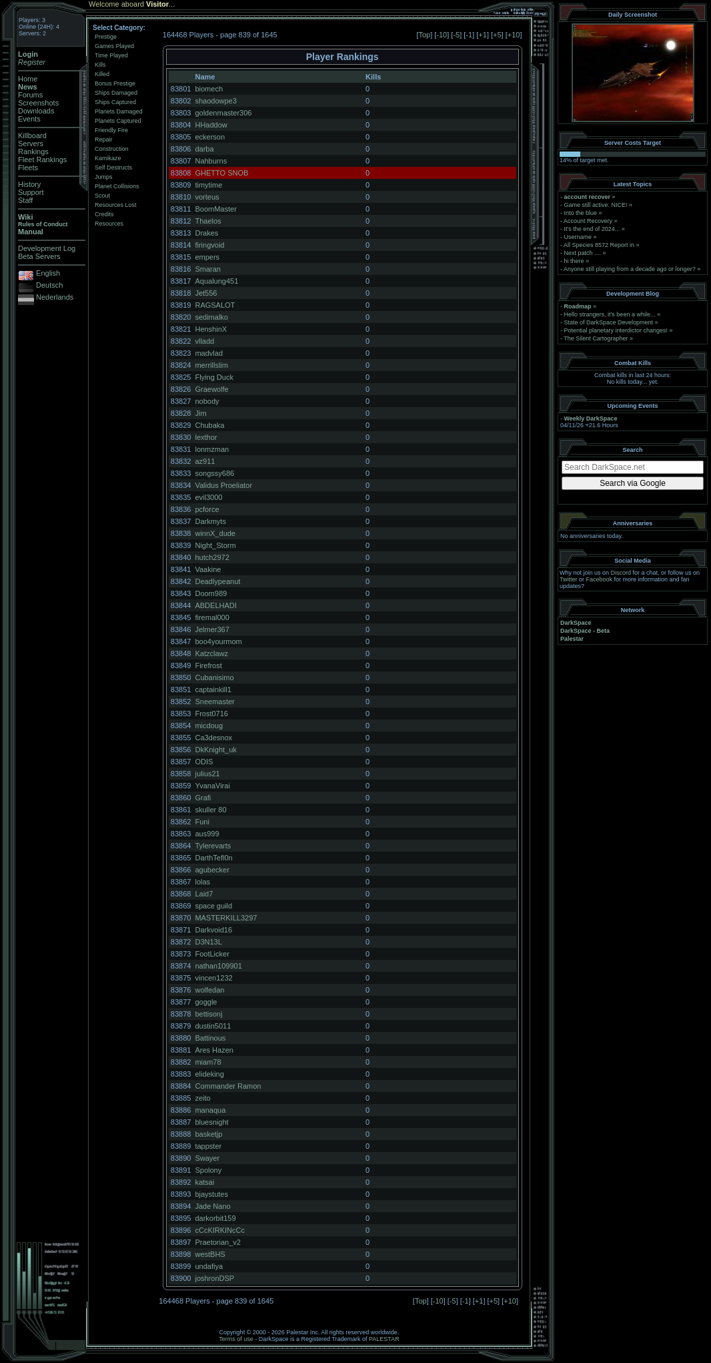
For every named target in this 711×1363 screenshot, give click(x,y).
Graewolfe (211, 389)
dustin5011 (213, 1026)
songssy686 (214, 473)
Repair (104, 139)
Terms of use (236, 1339)
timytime (208, 185)
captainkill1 (213, 690)
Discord (621, 572)
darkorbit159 (215, 1218)
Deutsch (49, 285)
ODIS (204, 762)
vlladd (204, 341)
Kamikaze (108, 158)
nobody (207, 401)
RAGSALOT (215, 305)
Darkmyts (210, 521)
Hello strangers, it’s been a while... (610, 314)
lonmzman (212, 449)
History (29, 184)
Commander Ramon (228, 1086)
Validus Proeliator (223, 485)
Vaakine (208, 569)
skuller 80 (210, 810)
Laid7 (204, 894)
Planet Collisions (117, 186)
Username (578, 237)
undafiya (209, 1266)
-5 (456, 35)
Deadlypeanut (217, 581)
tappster (208, 1146)
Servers (30, 144)
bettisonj (208, 1014)
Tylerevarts (213, 846)
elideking (209, 1074)
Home (27, 79)
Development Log (46, 248)
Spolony (208, 1170)
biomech (209, 89)
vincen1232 (213, 978)
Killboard (32, 135)
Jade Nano (212, 1206)
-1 (469, 35)
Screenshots (38, 103)
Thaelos (208, 221)
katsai (204, 1182)
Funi (202, 822)
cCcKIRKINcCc (220, 1230)
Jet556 (206, 293)
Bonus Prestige (115, 83)
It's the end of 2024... (592, 229)
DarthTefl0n (213, 858)
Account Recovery (588, 221)
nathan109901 (218, 966)
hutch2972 (212, 557)
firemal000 (212, 617)
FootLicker (212, 954)
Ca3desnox (213, 738)
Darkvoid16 (213, 930)
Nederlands (54, 297)
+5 (497, 35)
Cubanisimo (214, 677)
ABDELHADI (215, 605)
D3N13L (208, 942)
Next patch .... (583, 253)
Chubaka (209, 425)
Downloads (36, 111)
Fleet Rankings (42, 160)
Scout (102, 195)
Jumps (104, 177)
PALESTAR (384, 1339)
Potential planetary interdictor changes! (616, 330)
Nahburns (211, 161)
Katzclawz (211, 653)
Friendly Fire (111, 130)
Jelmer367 (212, 629)
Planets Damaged (119, 111)
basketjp (208, 1134)
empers (207, 257)
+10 (514, 35)
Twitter (569, 579)
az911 (205, 461)
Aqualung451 (216, 281)
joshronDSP (214, 1278)
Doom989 (211, 593)
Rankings (33, 152)
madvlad (209, 353)
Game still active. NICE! (597, 205)
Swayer (207, 1158)
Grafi (203, 798)
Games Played (114, 46)
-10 (441, 35)
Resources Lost (116, 205)
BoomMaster (215, 209)
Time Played (111, 55)
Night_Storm (215, 545)
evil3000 (208, 497)
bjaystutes (211, 1194)
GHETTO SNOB (221, 173)
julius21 (207, 774)
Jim (200, 413)
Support (31, 192)
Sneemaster (214, 702)
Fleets (28, 168)
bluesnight (211, 1122)
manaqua (210, 1110)
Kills (100, 64)
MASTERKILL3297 (226, 918)
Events (29, 119)
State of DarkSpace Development (609, 322)
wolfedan (209, 990)
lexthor (206, 437)
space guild (213, 906)
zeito (202, 1098)
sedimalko (211, 317)
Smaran (208, 269)
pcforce (207, 509)
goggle (206, 1002)
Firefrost (208, 665)
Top (424, 35)
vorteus (207, 197)
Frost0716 (211, 714)
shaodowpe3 (215, 101)
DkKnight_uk (215, 750)
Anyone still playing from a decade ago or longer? (630, 269)
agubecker (212, 870)
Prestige (106, 36)
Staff (25, 200)
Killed (102, 74)
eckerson (210, 137)
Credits (104, 214)
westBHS (210, 1254)
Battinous (210, 1038)
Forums (30, 95)
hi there (574, 261)
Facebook (599, 579)
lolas (202, 882)
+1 (482, 35)
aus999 (207, 834)
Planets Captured (118, 120)
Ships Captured (115, 102)
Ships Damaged (116, 92)
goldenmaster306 (223, 113)
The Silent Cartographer (596, 338)
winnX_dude (215, 533)
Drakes (206, 233)
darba (204, 149)
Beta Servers (39, 256)
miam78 (208, 1062)
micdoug (209, 726)
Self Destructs (113, 167)
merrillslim (211, 365)
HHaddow (211, 125)
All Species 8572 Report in (599, 245)
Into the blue (581, 213)
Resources (109, 223)
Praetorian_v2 (218, 1242)
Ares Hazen (214, 1050)
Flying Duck (214, 377)
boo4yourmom (218, 641)
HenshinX (211, 329)
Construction (112, 149)
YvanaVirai (212, 786)
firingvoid (209, 245)
